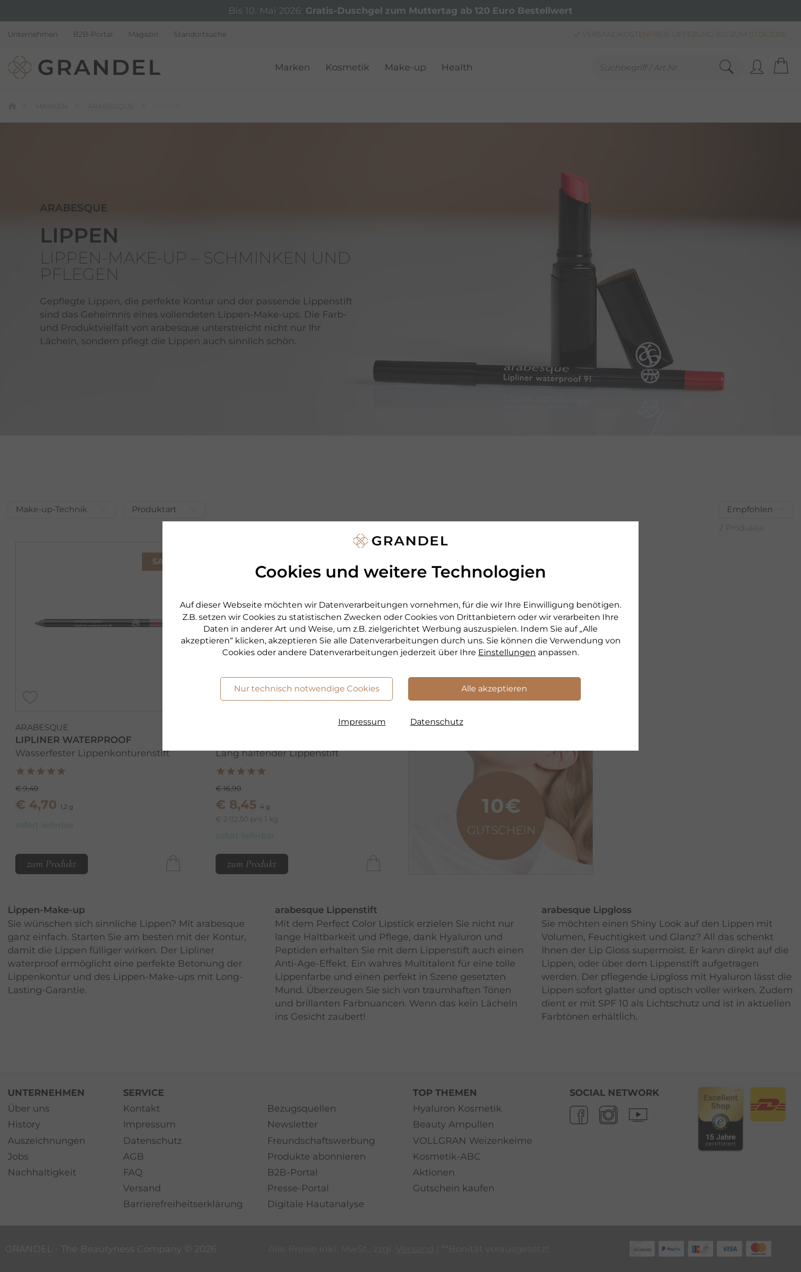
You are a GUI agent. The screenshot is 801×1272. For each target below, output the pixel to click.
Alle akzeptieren (494, 688)
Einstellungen (507, 652)
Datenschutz (436, 722)
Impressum (362, 722)
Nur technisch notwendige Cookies (307, 688)
